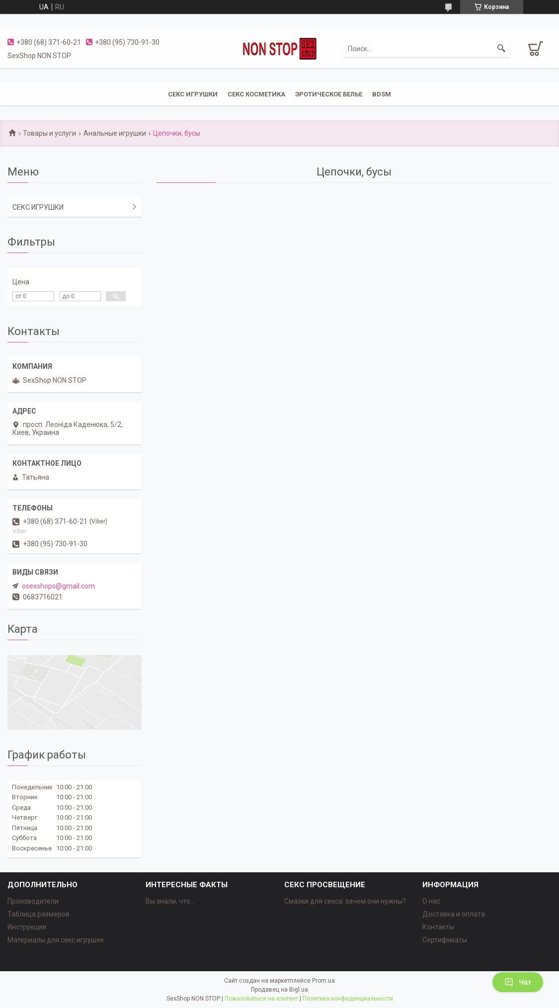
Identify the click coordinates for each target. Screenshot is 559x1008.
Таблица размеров (38, 914)
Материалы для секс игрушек (55, 940)
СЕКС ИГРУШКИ (193, 94)
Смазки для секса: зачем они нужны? (345, 901)
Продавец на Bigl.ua (279, 989)
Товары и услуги (49, 133)
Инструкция (26, 927)
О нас (431, 901)
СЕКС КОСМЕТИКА (256, 94)
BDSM (381, 94)
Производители (33, 901)
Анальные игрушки (114, 133)
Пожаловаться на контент (261, 998)
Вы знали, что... (170, 901)
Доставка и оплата (453, 914)
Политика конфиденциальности (348, 998)
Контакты (438, 927)
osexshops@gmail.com (58, 586)
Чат (517, 982)
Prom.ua (323, 980)
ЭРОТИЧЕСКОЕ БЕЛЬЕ (328, 94)
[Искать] (501, 49)
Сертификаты (444, 940)
